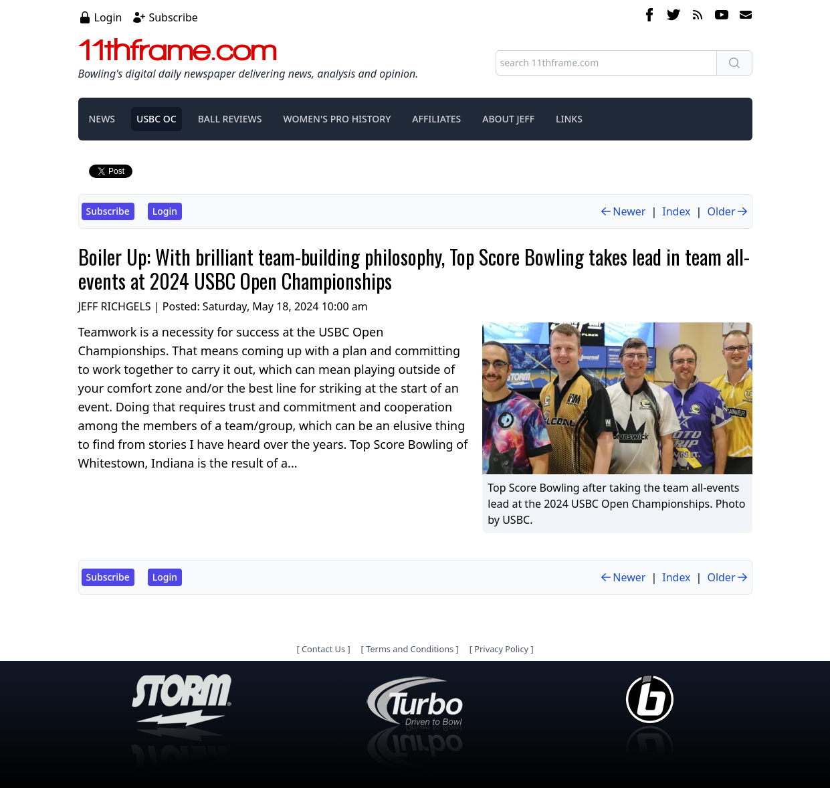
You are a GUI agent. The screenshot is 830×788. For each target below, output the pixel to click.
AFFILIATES (436, 118)
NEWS (102, 118)
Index (676, 211)
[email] (743, 16)
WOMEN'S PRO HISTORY (337, 118)
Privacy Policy (501, 649)
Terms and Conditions (409, 649)
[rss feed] (698, 16)
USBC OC (156, 118)
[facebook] (649, 16)
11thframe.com (177, 49)
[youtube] (722, 16)
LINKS (569, 118)
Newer (622, 211)
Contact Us (323, 649)
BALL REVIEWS (230, 118)
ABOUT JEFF (508, 118)
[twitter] (673, 16)
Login (108, 17)
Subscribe (172, 17)
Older (727, 211)
